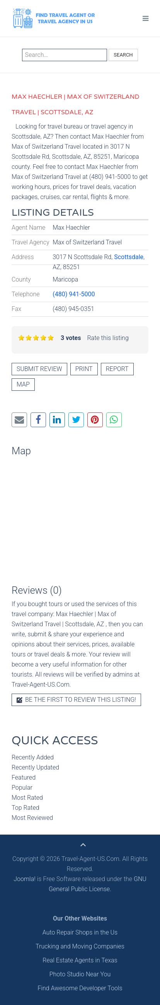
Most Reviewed (32, 817)
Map (23, 384)
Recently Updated (35, 767)
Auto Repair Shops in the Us (80, 932)
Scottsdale (128, 257)
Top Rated (25, 807)
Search (123, 55)
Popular (22, 787)
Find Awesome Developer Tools (79, 988)
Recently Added (33, 757)
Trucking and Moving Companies (80, 946)
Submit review (39, 369)
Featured (24, 777)
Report (117, 369)
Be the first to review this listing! (76, 699)
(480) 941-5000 (74, 294)
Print (84, 369)
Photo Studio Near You (80, 974)
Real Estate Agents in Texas (80, 960)
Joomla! (25, 879)
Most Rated (27, 797)
